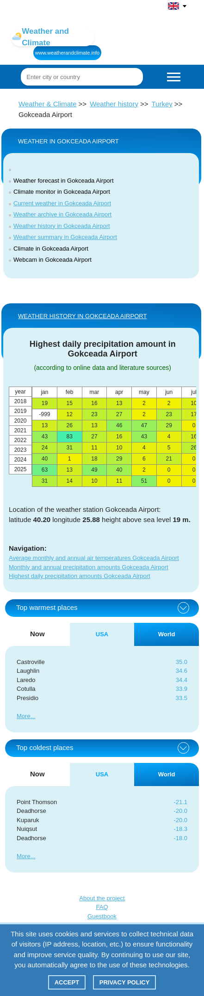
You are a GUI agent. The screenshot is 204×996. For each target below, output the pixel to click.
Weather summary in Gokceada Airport (65, 237)
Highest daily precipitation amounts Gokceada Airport (79, 575)
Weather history (114, 104)
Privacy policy (124, 982)
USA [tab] (102, 634)
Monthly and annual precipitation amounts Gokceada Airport (88, 567)
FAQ (102, 907)
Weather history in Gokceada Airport (61, 225)
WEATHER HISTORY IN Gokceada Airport (82, 316)
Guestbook (102, 916)
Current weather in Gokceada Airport (62, 203)
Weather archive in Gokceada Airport (62, 214)
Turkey (161, 104)
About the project (101, 898)
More (24, 716)
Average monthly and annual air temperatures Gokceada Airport (94, 557)
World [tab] (166, 634)
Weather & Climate (48, 104)
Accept (67, 982)
